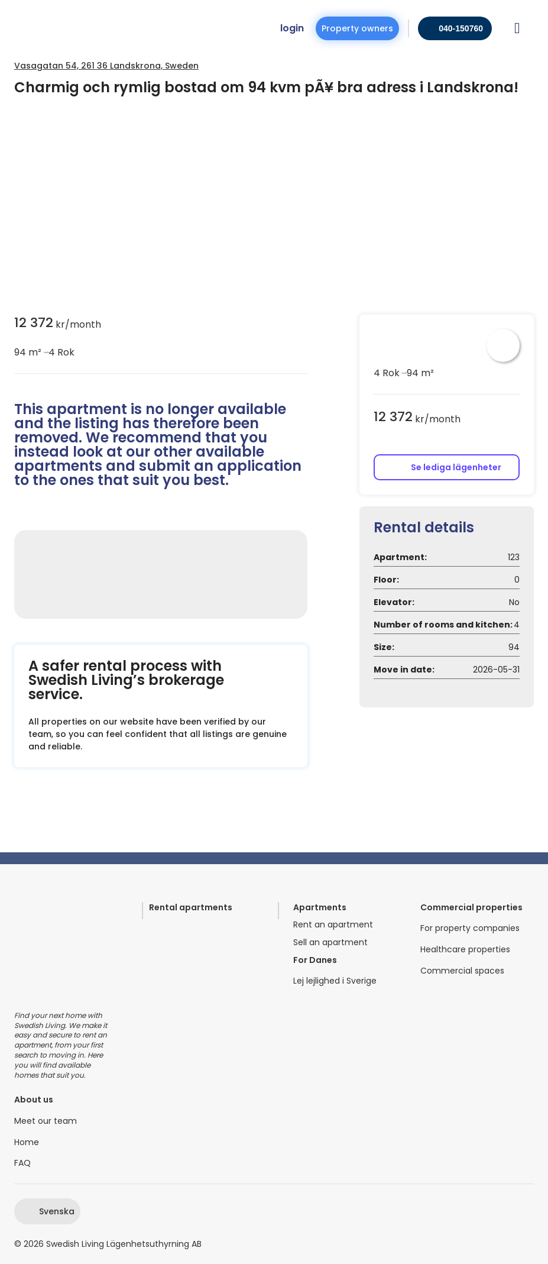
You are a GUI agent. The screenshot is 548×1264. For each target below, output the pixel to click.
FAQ (22, 1163)
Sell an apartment (330, 942)
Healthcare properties (465, 949)
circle (45, 352)
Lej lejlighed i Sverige (335, 981)
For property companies (470, 928)
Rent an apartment (333, 924)
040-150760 (461, 28)
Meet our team (45, 1121)
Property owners (357, 28)
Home (26, 1142)
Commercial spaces (462, 971)
